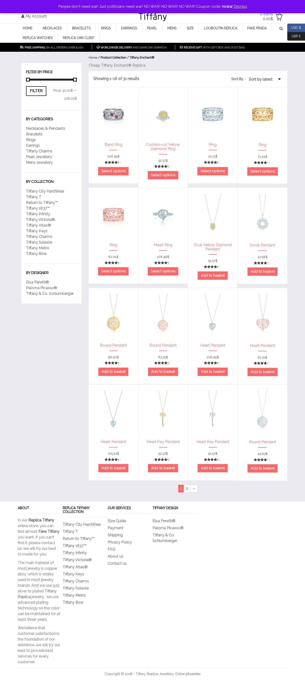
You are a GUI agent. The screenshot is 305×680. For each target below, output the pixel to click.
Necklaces (52, 28)
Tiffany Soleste (39, 242)
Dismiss (240, 6)
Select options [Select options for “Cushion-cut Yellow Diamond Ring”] (163, 175)
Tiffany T (33, 197)
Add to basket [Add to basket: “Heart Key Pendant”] (163, 468)
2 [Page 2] (187, 488)
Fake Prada (257, 28)
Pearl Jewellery (39, 157)
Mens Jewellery (39, 162)
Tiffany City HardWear (45, 191)
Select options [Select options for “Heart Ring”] (163, 271)
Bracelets (81, 28)
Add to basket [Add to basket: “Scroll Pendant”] (262, 271)
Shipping (115, 535)
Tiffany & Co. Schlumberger (50, 293)
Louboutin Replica (220, 28)
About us (115, 556)
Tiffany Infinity (38, 214)
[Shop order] (266, 79)
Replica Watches (37, 38)
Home (27, 28)
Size (190, 28)
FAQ (111, 549)
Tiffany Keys (37, 231)
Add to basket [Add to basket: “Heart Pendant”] (213, 372)
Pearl (152, 28)
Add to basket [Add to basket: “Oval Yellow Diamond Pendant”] (213, 275)
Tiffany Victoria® (40, 219)
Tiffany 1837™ (38, 208)
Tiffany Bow (36, 253)
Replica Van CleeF (78, 38)
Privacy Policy (120, 542)
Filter (36, 91)
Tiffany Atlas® (38, 225)
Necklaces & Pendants (45, 128)
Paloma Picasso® (41, 288)
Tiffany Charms (39, 151)
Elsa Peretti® (37, 282)
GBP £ (294, 36)
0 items (266, 16)
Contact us (117, 563)
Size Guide (117, 521)
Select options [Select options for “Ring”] (212, 171)
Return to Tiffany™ (42, 202)
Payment (115, 528)
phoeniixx (193, 674)
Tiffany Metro (37, 248)
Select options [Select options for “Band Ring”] (113, 171)
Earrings (129, 28)
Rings (106, 28)
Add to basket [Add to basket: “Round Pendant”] (113, 372)
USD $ (294, 28)
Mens (171, 28)
